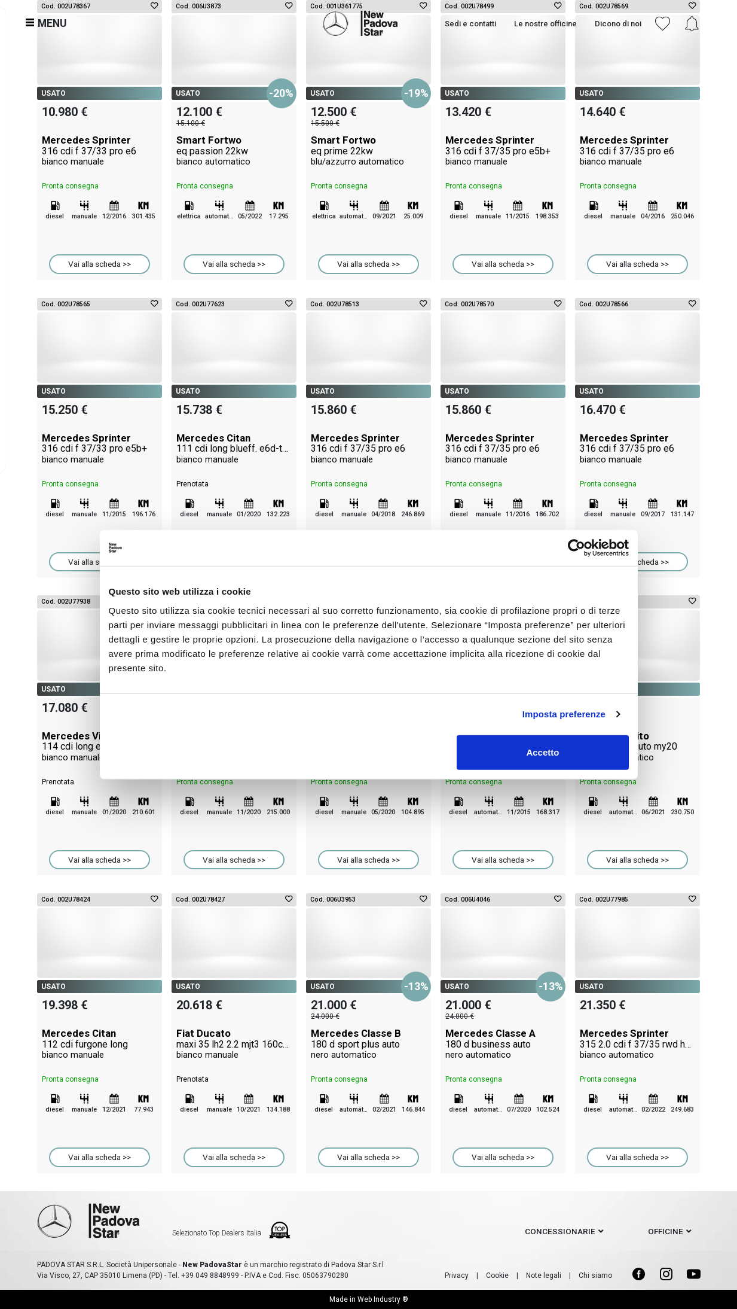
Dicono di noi (617, 22)
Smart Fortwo (234, 151)
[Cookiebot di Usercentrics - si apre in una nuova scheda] (576, 548)
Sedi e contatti (469, 22)
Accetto (542, 752)
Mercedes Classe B (368, 1044)
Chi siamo (595, 1275)
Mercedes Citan (234, 449)
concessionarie (560, 1231)
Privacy (457, 1275)
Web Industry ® (382, 1299)
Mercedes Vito (637, 746)
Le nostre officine (544, 22)
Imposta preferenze (563, 714)
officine (665, 1231)
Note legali (543, 1275)
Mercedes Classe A (503, 1044)
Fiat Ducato (234, 1044)
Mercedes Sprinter (99, 151)
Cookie (497, 1275)
